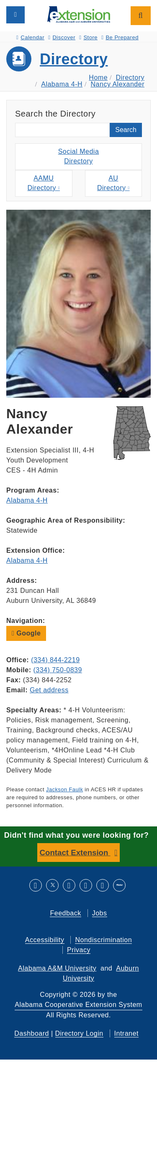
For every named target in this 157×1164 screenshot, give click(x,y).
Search (125, 129)
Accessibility (44, 939)
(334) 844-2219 (55, 659)
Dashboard (31, 1033)
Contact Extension (75, 852)
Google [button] (26, 633)
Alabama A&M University (57, 968)
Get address (49, 690)
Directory (74, 59)
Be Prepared (120, 37)
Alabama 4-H (61, 84)
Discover (61, 37)
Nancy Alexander (117, 84)
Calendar (30, 37)
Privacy (78, 949)
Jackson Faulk (64, 789)
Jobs (99, 913)
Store (88, 37)
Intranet (126, 1033)
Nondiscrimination (103, 939)
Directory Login (79, 1033)
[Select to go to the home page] (78, 14)
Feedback (65, 913)
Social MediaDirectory (78, 156)
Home (98, 77)
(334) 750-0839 (57, 669)
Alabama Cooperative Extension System (78, 1004)
